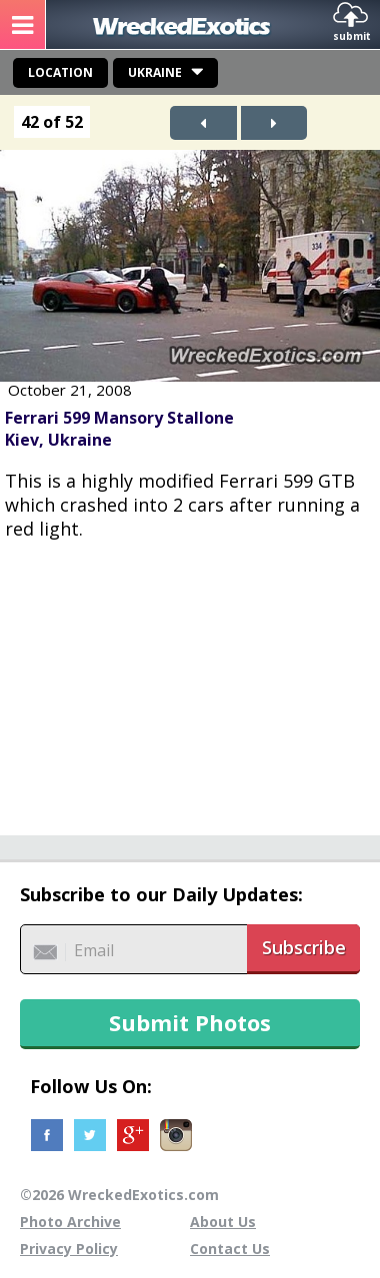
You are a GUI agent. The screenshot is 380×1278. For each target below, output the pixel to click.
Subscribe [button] (304, 947)
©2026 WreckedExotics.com (119, 1194)
